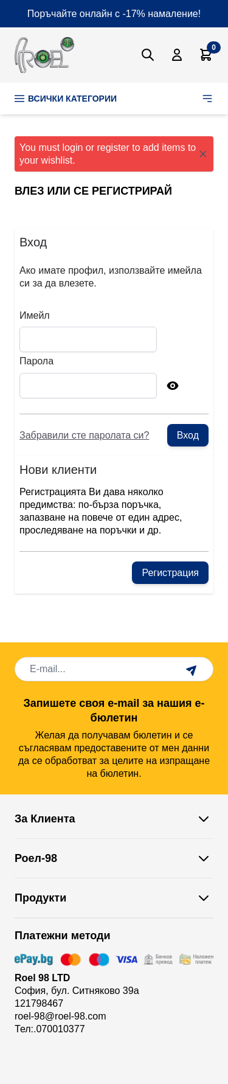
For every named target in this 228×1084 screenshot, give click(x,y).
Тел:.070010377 (50, 1029)
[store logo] (44, 55)
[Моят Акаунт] (177, 54)
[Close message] (203, 153)
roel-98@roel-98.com (60, 1016)
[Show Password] (172, 385)
